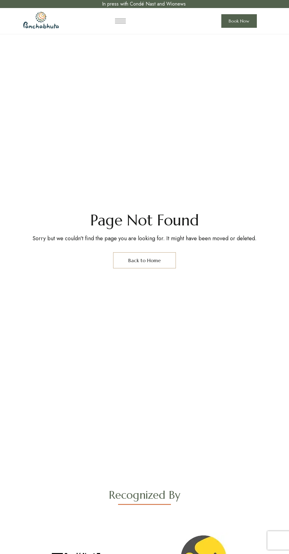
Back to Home (144, 260)
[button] (239, 21)
